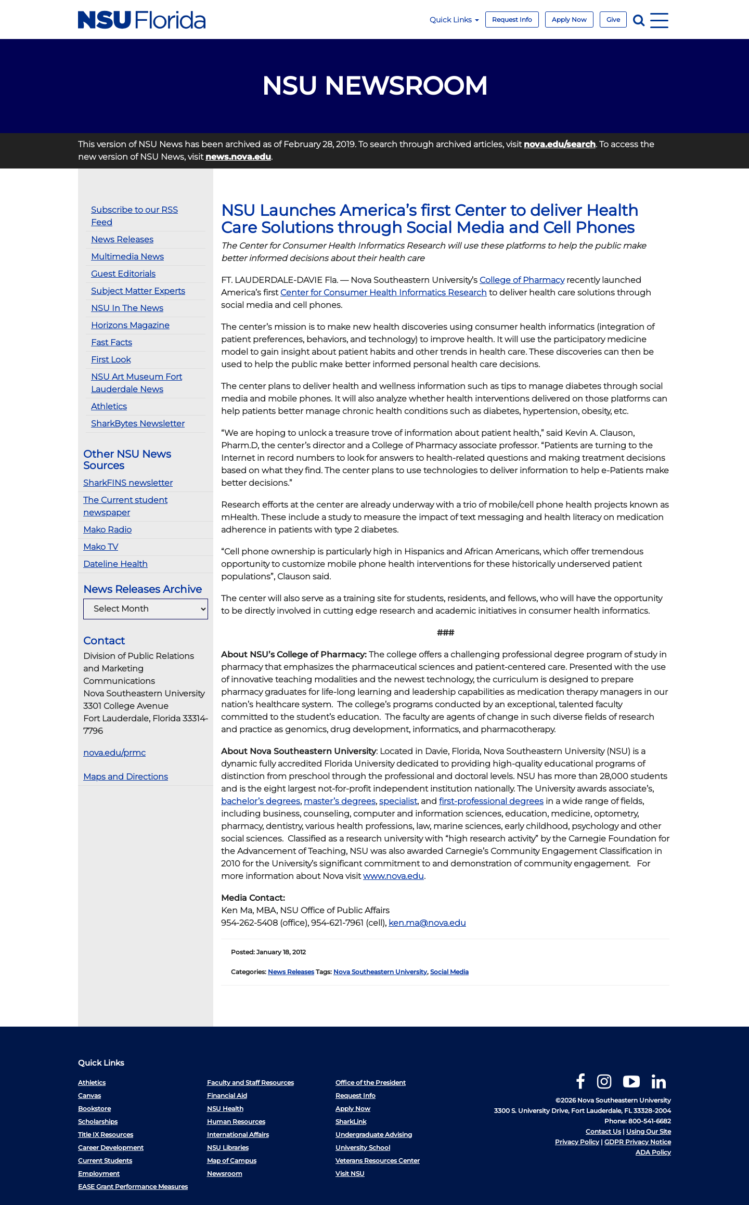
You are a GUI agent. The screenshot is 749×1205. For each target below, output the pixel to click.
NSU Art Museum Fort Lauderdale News (136, 383)
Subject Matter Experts (138, 291)
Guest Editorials (123, 274)
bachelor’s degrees (260, 801)
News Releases (122, 239)
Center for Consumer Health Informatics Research (383, 292)
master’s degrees (340, 801)
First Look (111, 360)
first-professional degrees (491, 801)
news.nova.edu (238, 157)
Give (613, 19)
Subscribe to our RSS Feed (134, 216)
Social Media (449, 972)
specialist (398, 801)
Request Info (512, 19)
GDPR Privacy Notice (637, 1142)
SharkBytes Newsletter (138, 424)
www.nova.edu (393, 876)
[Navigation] (659, 19)
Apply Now (569, 19)
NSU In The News (127, 308)
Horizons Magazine (130, 325)
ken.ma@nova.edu (427, 923)
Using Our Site (648, 1131)
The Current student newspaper (125, 506)
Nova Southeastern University (380, 972)
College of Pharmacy (522, 280)
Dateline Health (115, 564)
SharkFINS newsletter (128, 483)
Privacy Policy (577, 1142)
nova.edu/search (560, 144)
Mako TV (100, 547)
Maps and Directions (125, 777)
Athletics (109, 406)
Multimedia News (127, 257)
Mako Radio (107, 530)
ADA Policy (653, 1152)
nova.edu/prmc (114, 753)
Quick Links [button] (454, 19)
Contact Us (603, 1131)
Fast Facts (111, 342)
